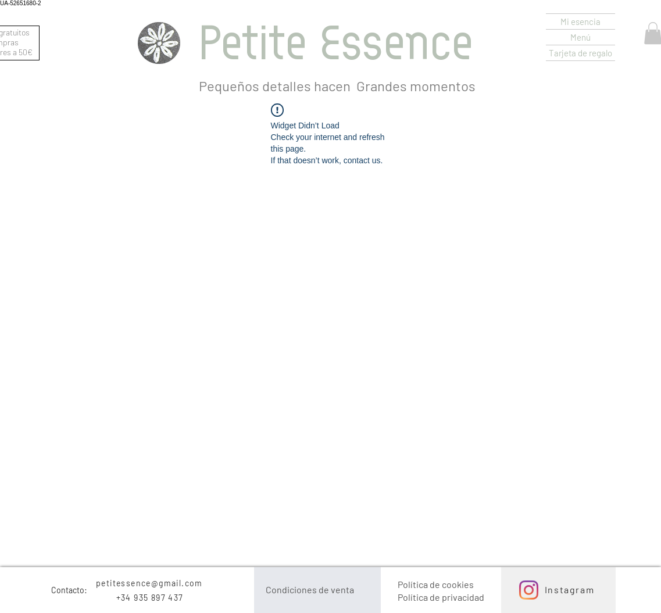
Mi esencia (580, 21)
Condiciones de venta (310, 589)
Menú (580, 37)
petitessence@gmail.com (149, 583)
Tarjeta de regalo (580, 53)
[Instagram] (528, 590)
